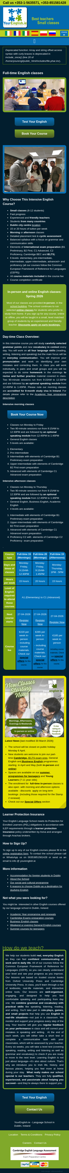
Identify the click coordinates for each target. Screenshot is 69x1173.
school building (18, 306)
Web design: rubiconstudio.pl (52, 1171)
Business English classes (24, 921)
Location (13, 1134)
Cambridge (20, 758)
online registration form (15, 853)
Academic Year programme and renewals (33, 914)
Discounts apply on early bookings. (39, 324)
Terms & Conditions (31, 1134)
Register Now (57, 622)
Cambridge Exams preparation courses (32, 918)
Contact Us (34, 1109)
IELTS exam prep (37, 758)
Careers (27, 1143)
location (36, 225)
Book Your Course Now (27, 414)
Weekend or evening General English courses (35, 925)
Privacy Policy (53, 1134)
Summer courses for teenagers (27, 928)
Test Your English (34, 121)
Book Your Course (34, 133)
